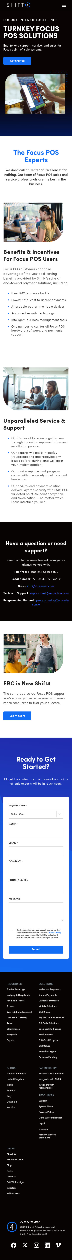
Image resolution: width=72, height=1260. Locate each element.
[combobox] (11, 814)
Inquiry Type (18, 806)
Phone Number (18, 880)
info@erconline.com (40, 586)
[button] (64, 5)
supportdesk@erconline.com (49, 593)
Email (13, 843)
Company (16, 861)
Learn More (20, 716)
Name (13, 824)
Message (14, 899)
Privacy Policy (55, 933)
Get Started (20, 61)
